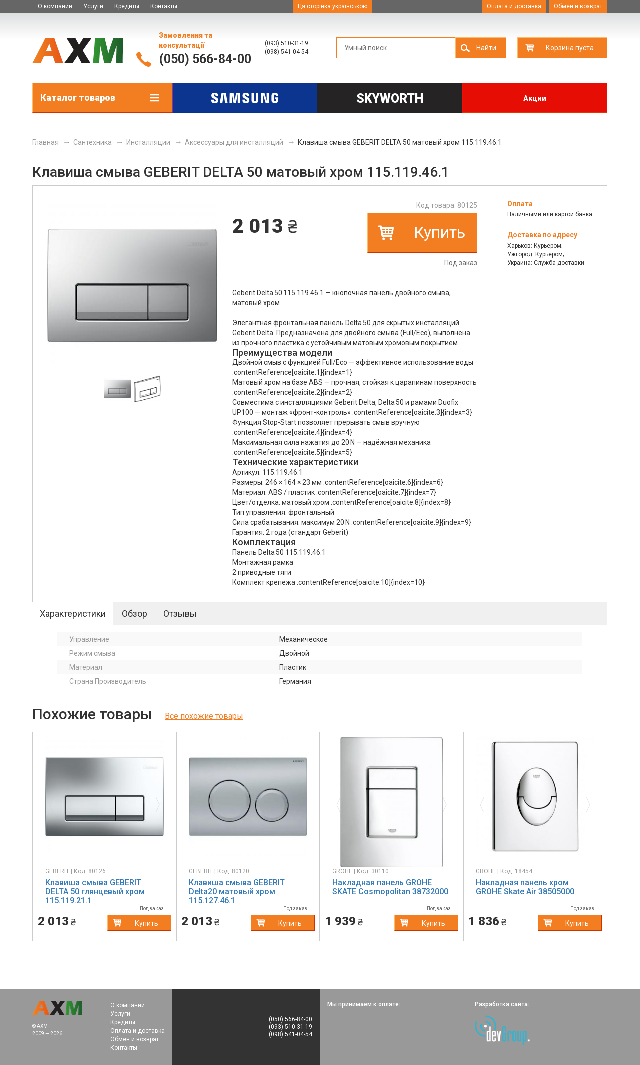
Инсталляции (148, 142)
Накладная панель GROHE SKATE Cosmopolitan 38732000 (390, 887)
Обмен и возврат (578, 6)
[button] (55, 802)
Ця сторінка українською (333, 6)
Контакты (164, 6)
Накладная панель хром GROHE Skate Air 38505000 (525, 887)
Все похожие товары (204, 716)
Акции (535, 98)
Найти (486, 48)
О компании (55, 6)
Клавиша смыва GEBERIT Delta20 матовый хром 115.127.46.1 (237, 891)
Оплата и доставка (514, 6)
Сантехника (93, 142)
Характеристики (73, 613)
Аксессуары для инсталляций (234, 142)
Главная (45, 142)
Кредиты (127, 6)
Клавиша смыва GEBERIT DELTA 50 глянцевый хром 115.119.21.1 (95, 891)
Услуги (94, 6)
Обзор (135, 613)
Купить (440, 232)
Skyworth (390, 98)
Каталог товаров (78, 97)
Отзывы (180, 613)
